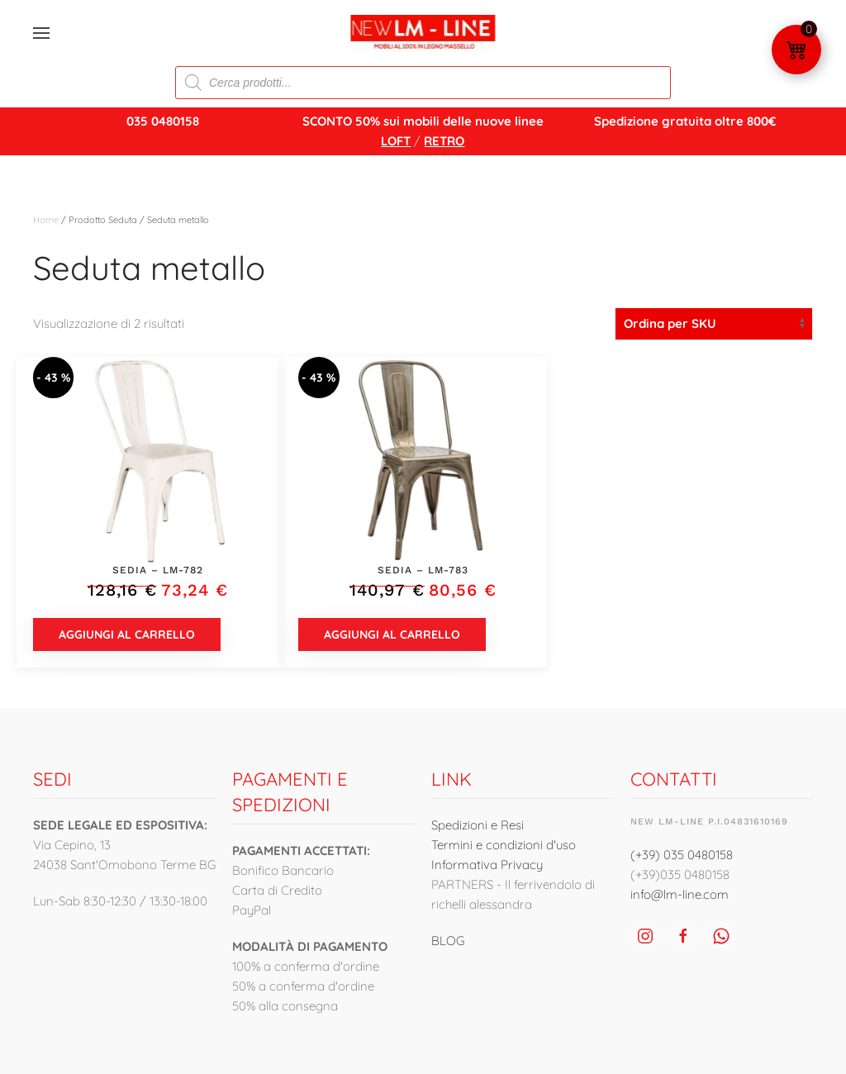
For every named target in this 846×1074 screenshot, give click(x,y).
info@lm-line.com (679, 894)
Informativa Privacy (487, 864)
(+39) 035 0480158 (681, 855)
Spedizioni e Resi (477, 825)
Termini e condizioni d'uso (503, 845)
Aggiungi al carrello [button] (127, 634)
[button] (41, 33)
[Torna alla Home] (423, 33)
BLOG (447, 940)
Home (46, 220)
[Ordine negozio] (714, 323)
